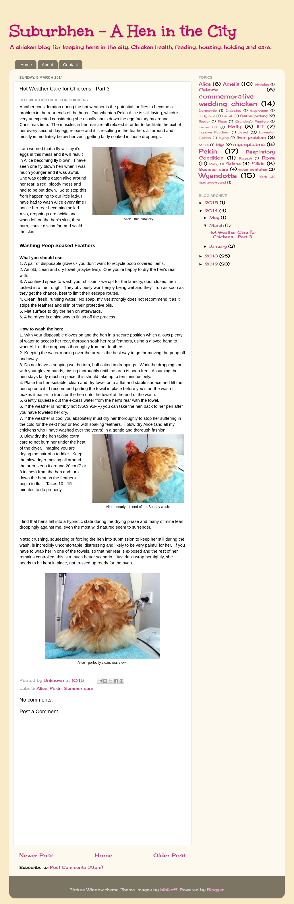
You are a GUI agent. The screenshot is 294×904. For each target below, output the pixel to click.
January (218, 246)
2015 (212, 202)
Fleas (222, 121)
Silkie (258, 163)
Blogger (215, 889)
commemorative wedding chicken (228, 99)
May (215, 217)
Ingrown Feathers (214, 132)
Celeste (208, 89)
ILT (260, 126)
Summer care (78, 688)
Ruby (213, 164)
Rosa (268, 158)
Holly (234, 126)
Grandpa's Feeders (251, 121)
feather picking (254, 116)
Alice (41, 688)
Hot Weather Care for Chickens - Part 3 (232, 234)
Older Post (169, 855)
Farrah (227, 116)
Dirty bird (207, 116)
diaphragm (259, 111)
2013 (212, 256)
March (217, 225)
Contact (70, 64)
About (47, 64)
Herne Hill (208, 127)
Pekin (56, 688)
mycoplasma (249, 144)
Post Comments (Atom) (76, 867)
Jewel (243, 132)
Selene (233, 164)
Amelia (231, 84)
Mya (220, 145)
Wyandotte (218, 175)
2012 (212, 264)
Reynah (245, 158)
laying (224, 138)
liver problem (251, 137)
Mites (204, 145)
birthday (262, 84)
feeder (204, 121)
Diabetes (233, 111)
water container (252, 169)
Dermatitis (208, 111)
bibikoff (168, 889)
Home (26, 64)
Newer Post (36, 855)
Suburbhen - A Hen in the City (123, 31)
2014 (212, 210)
